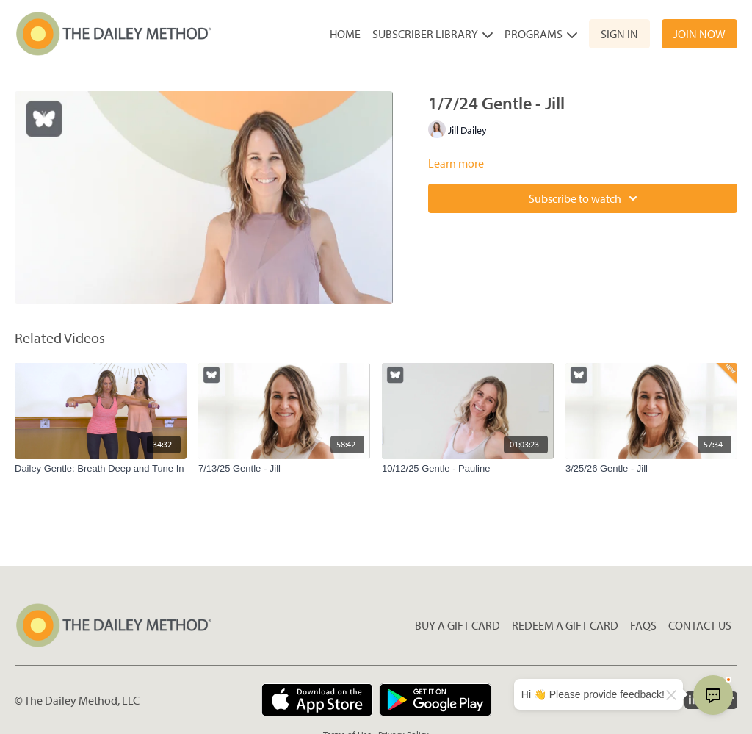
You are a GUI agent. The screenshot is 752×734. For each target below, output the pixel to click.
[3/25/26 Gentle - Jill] (651, 468)
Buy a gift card (457, 625)
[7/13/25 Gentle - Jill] (284, 468)
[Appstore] (317, 699)
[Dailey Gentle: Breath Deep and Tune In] (101, 468)
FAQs (643, 625)
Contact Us (699, 625)
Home (345, 33)
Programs (541, 33)
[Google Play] (435, 699)
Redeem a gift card (565, 625)
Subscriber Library (432, 33)
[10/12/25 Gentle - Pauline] (468, 468)
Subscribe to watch (585, 198)
